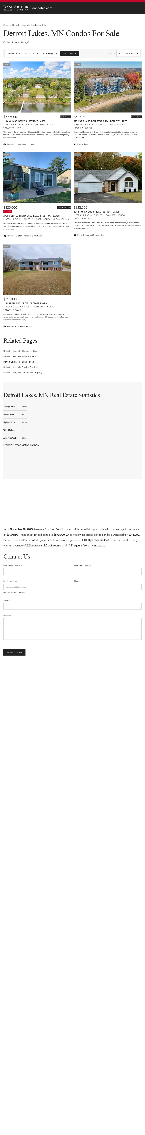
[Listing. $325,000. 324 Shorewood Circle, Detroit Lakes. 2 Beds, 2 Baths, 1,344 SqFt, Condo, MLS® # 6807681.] (108, 195)
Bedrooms (14, 53)
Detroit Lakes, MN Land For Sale (19, 361)
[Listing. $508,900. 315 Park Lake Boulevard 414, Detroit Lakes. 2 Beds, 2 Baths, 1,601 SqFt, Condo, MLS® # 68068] (108, 104)
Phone (76, 581)
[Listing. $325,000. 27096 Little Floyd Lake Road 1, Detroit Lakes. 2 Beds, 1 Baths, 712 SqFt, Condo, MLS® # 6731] (37, 195)
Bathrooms (31, 53)
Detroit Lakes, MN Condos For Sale (20, 367)
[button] (24, 458)
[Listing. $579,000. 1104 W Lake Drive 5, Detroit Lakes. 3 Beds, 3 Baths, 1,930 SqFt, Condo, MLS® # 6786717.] (37, 104)
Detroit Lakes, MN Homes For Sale (20, 350)
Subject (6, 600)
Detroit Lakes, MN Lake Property (19, 356)
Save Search (70, 53)
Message (7, 615)
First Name (12, 565)
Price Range (50, 53)
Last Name (83, 565)
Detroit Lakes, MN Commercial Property (22, 372)
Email (10, 581)
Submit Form (14, 652)
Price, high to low (128, 53)
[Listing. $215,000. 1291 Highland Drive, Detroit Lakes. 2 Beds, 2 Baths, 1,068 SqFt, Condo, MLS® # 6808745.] (37, 287)
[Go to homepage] (32, 8)
